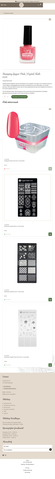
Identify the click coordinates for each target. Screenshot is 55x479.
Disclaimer (27, 477)
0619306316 (7, 389)
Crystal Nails (6, 161)
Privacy (27, 473)
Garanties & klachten (9, 411)
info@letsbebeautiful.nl (10, 391)
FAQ (5, 413)
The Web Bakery (30, 469)
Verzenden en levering (9, 407)
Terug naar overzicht (8, 14)
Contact (6, 415)
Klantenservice (7, 405)
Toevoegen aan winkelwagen (19, 99)
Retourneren (7, 409)
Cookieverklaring (27, 475)
